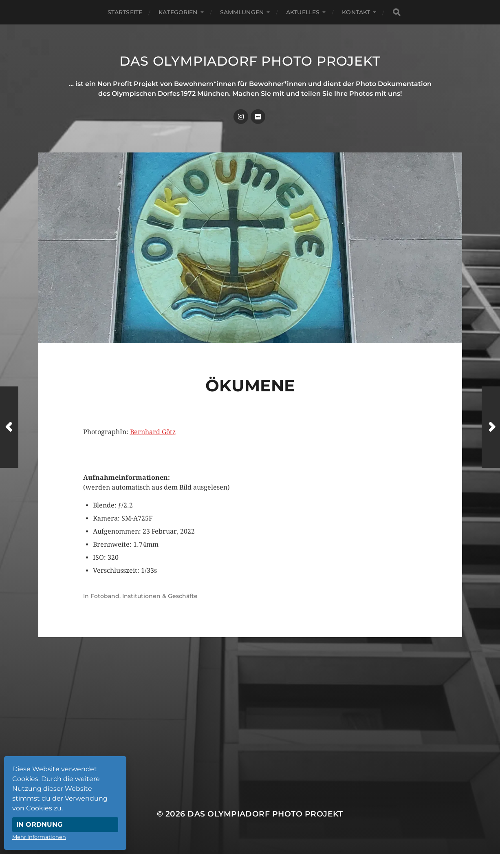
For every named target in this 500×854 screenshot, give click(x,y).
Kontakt (356, 12)
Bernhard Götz (153, 432)
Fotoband (104, 596)
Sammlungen (242, 12)
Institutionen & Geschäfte (160, 596)
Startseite (125, 12)
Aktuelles (302, 12)
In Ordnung (39, 824)
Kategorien (178, 12)
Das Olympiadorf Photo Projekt (249, 61)
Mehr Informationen (39, 837)
